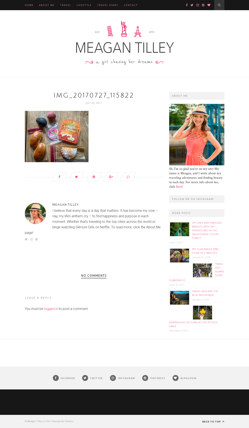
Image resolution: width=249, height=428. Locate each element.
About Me (47, 5)
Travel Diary (107, 5)
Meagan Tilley (65, 204)
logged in (51, 309)
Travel (65, 5)
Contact (131, 5)
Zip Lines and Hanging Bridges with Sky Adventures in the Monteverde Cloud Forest (207, 231)
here (179, 186)
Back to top (213, 421)
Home (29, 5)
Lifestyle (84, 5)
